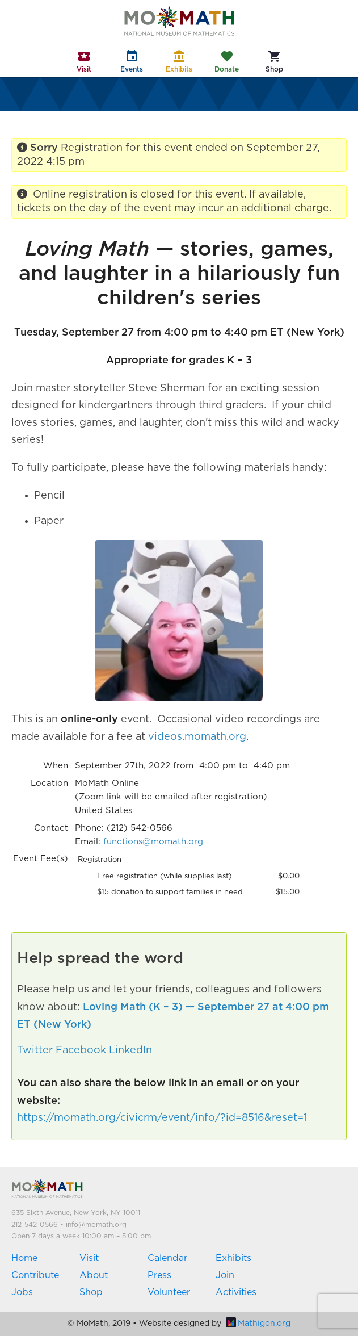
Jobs (22, 1292)
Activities (236, 1292)
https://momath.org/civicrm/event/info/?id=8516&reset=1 (162, 1118)
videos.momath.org (197, 737)
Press (159, 1275)
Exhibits (233, 1258)
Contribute (35, 1275)
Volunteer (169, 1292)
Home (24, 1258)
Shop (91, 1292)
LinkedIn (130, 1050)
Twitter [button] (35, 1050)
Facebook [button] (81, 1050)
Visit (89, 1258)
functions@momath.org (153, 841)
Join (225, 1275)
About (93, 1275)
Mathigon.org (258, 1323)
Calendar (167, 1258)
